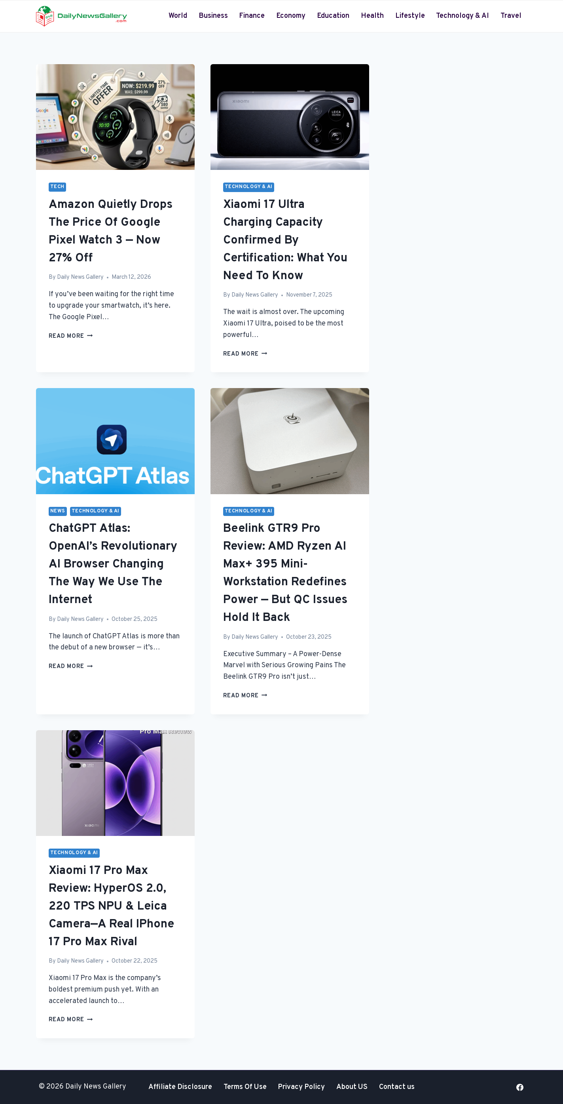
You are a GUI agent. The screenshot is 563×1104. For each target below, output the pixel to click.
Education (333, 16)
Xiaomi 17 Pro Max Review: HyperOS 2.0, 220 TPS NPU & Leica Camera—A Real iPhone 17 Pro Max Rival (111, 907)
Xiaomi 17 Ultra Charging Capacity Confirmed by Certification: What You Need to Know (285, 241)
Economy (290, 16)
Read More (71, 336)
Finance (252, 16)
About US (352, 1087)
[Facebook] (520, 1087)
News (58, 511)
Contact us (397, 1087)
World (178, 16)
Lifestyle (410, 16)
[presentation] (115, 117)
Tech (57, 187)
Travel (510, 16)
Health (372, 16)
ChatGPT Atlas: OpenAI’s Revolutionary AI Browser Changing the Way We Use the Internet (113, 564)
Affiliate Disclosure (180, 1087)
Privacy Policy (301, 1087)
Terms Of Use (245, 1087)
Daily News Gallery (80, 277)
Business (213, 16)
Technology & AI (462, 16)
